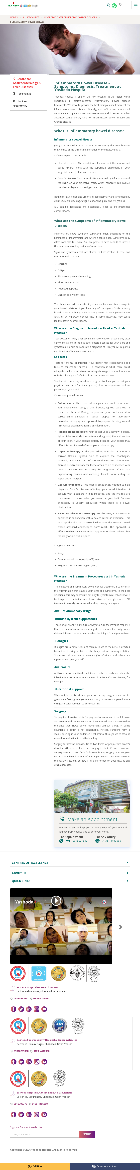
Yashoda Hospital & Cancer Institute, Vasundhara (44, 1092)
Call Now (35, 1166)
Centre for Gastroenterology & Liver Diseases (27, 83)
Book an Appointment (105, 1166)
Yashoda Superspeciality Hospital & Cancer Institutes (47, 1039)
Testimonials (22, 93)
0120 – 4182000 (108, 840)
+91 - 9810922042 (73, 840)
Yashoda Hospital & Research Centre (37, 987)
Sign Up (87, 1134)
